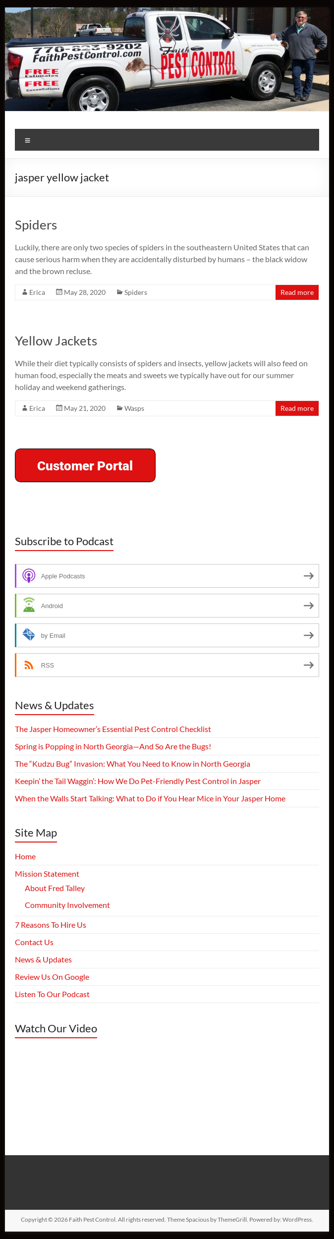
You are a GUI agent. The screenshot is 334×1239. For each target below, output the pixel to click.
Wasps (134, 408)
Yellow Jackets (56, 340)
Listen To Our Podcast (52, 994)
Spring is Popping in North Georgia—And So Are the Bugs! (113, 746)
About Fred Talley (55, 888)
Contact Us (34, 942)
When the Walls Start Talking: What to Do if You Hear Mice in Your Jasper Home (150, 798)
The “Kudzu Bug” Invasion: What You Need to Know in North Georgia (132, 763)
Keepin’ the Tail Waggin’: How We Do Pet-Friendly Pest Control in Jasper (138, 781)
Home (25, 856)
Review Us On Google (52, 976)
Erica (37, 292)
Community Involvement (67, 904)
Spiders (36, 224)
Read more (297, 292)
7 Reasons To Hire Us (50, 924)
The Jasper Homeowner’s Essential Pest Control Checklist (113, 728)
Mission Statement (47, 873)
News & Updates (43, 959)
